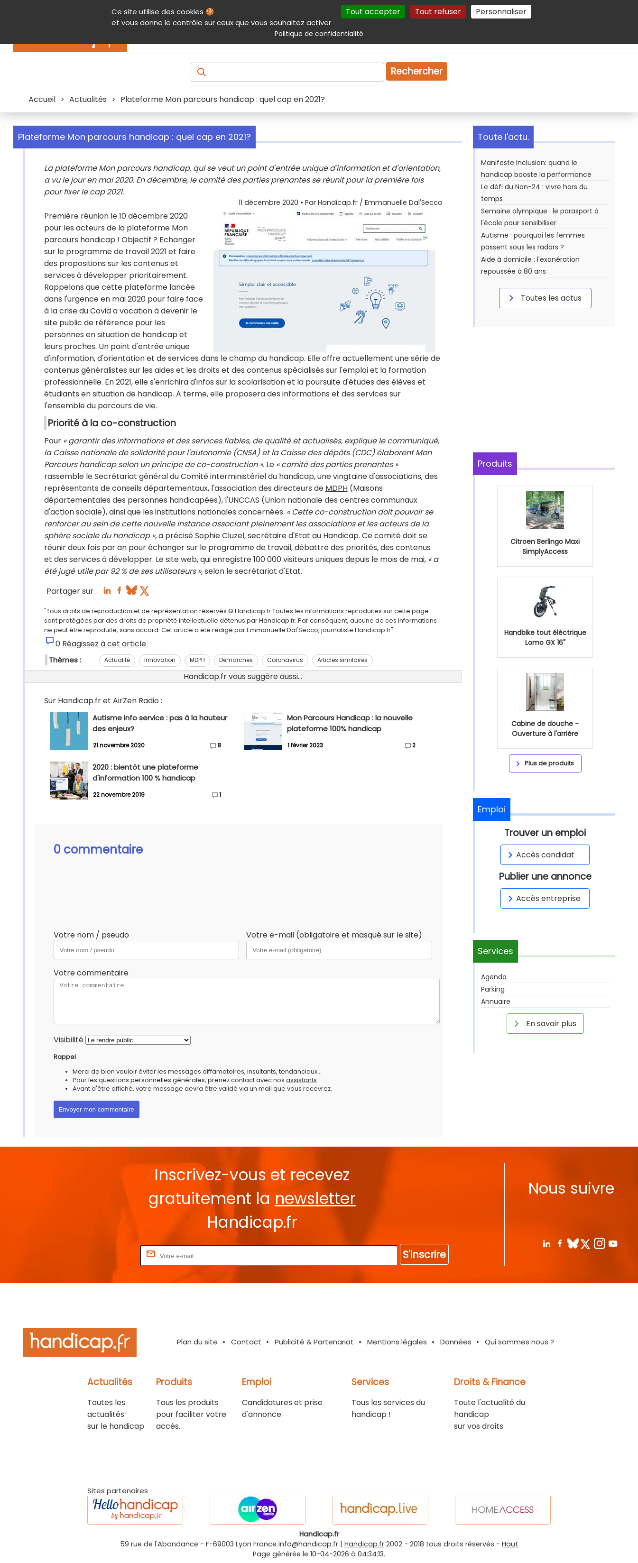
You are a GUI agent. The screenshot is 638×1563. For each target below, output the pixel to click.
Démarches (236, 660)
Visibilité (68, 1039)
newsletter (315, 1198)
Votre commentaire (91, 972)
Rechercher (417, 71)
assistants (301, 1080)
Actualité (117, 660)
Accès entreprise (543, 898)
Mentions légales (397, 1342)
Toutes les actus (544, 297)
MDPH (336, 488)
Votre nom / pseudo (91, 934)
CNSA (246, 452)
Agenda (494, 977)
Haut (510, 1544)
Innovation (160, 660)
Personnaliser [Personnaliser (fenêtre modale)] (501, 11)
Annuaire (495, 1001)
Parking (493, 989)
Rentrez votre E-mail (100, 1255)
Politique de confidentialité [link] (319, 33)
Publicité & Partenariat (314, 1342)
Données (456, 1342)
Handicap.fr (364, 1544)
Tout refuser (438, 11)
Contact (246, 1342)
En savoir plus (543, 1023)
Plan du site (197, 1342)
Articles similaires (342, 660)
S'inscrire (424, 1254)
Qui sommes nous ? (519, 1342)
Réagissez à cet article (104, 643)
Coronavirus (285, 660)
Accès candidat (539, 855)
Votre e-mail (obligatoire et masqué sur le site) (334, 934)
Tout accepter (373, 11)
